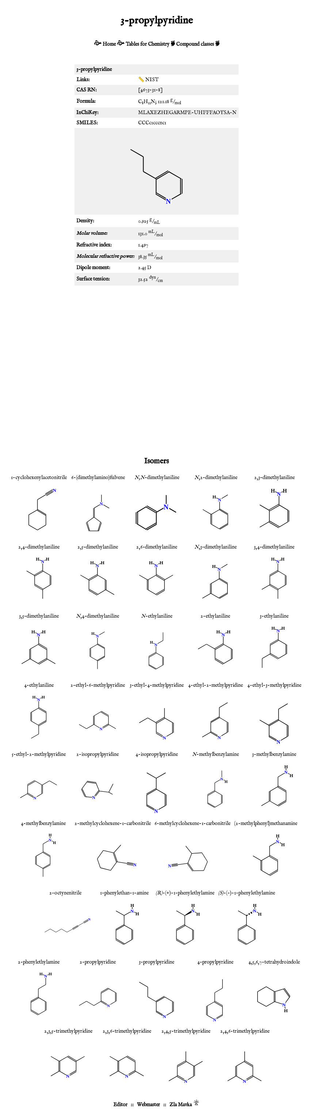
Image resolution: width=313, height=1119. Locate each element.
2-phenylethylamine (39, 962)
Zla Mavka (180, 1104)
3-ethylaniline (274, 616)
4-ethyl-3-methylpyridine (274, 685)
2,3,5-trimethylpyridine (68, 1031)
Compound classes (195, 44)
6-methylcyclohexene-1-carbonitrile (192, 823)
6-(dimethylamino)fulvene (98, 477)
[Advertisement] (156, 348)
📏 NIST (148, 79)
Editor (120, 1104)
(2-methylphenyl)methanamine (265, 823)
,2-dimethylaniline (215, 477)
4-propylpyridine (215, 962)
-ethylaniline (156, 616)
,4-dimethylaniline (97, 616)
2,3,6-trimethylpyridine (127, 1031)
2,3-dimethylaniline (274, 477)
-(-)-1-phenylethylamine (246, 893)
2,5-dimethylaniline (97, 547)
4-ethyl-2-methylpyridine (215, 685)
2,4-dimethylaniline (39, 547)
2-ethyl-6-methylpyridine (97, 685)
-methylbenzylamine (215, 754)
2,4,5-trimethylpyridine (185, 1031)
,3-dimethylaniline (215, 547)
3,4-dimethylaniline (274, 547)
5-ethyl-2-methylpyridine (39, 754)
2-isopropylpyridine (97, 754)
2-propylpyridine (98, 962)
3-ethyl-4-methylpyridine (157, 685)
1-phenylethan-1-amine (124, 893)
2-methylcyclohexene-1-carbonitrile (113, 823)
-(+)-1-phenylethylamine (185, 893)
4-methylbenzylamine (43, 823)
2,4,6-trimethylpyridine (245, 1031)
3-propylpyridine (156, 962)
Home (109, 44)
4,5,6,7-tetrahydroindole (274, 962)
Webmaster (148, 1104)
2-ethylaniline (215, 616)
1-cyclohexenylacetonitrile (39, 477)
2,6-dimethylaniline (156, 547)
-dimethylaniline (156, 477)
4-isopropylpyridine (156, 754)
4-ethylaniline (39, 685)
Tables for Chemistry (147, 44)
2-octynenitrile (65, 893)
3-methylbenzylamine (274, 754)
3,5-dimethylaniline (39, 616)
